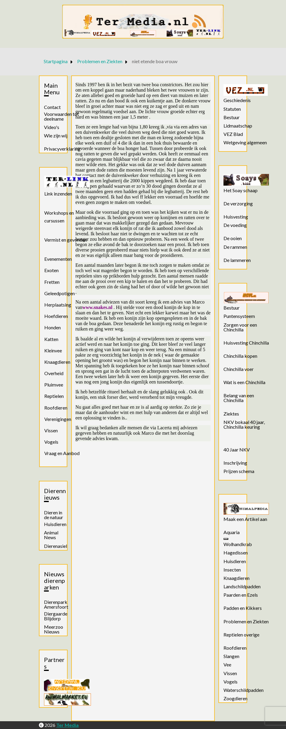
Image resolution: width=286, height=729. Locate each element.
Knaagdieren (57, 362)
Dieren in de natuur (53, 515)
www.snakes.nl (97, 307)
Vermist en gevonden (65, 240)
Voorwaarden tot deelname (61, 116)
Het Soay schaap (240, 190)
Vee (227, 664)
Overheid (53, 373)
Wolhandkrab (237, 544)
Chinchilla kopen (240, 356)
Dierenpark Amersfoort (56, 604)
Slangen (231, 656)
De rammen (235, 247)
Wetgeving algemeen (245, 142)
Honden (52, 327)
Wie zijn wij (55, 135)
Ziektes (231, 413)
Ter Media (67, 725)
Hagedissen (235, 552)
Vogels (51, 442)
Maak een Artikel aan (245, 519)
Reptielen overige (241, 634)
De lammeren (237, 260)
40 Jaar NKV (236, 449)
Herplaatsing (57, 304)
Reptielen (54, 396)
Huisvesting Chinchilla (246, 342)
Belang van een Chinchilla (238, 398)
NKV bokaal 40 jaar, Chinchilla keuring (244, 424)
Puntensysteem (239, 316)
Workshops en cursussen (59, 216)
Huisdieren (55, 524)
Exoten (51, 270)
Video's (51, 127)
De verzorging (238, 203)
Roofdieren (55, 407)
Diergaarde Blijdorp (55, 616)
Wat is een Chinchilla (244, 382)
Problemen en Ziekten (246, 621)
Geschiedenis (237, 100)
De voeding (235, 225)
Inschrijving (235, 462)
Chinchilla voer (238, 369)
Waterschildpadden (243, 690)
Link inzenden (58, 193)
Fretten (52, 282)
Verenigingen (57, 419)
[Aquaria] (225, 539)
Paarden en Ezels (240, 594)
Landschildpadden (242, 586)
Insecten (232, 569)
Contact (52, 107)
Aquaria (231, 532)
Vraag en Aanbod (62, 453)
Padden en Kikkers (242, 608)
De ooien (232, 238)
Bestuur (231, 117)
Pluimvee (53, 384)
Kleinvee (53, 350)
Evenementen (58, 259)
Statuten (232, 109)
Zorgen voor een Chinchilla (240, 327)
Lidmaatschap (237, 125)
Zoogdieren (235, 698)
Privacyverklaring (62, 148)
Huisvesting (235, 216)
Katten (51, 339)
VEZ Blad (233, 134)
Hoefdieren (56, 316)
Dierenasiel (55, 546)
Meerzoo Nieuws (53, 629)
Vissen (51, 430)
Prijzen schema (238, 471)
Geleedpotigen (59, 293)
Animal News (51, 535)
